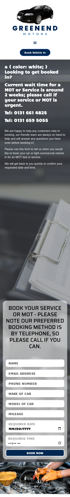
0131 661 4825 (30, 112)
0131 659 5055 (31, 120)
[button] (35, 42)
